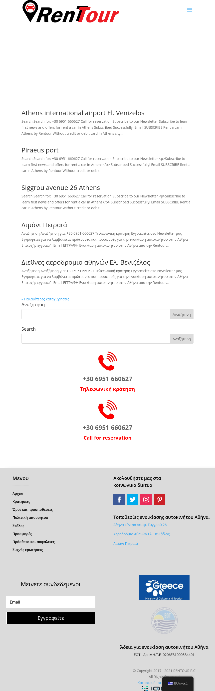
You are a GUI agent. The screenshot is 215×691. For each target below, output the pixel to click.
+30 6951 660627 (107, 378)
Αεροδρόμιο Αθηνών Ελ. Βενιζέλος (141, 534)
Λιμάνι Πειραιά (44, 224)
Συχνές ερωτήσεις (27, 549)
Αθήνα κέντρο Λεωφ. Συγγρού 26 (140, 524)
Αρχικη (18, 493)
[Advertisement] (107, 57)
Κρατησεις (21, 501)
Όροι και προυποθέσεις (32, 509)
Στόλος (18, 525)
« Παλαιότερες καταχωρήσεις (45, 299)
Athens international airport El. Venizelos (82, 112)
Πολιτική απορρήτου (30, 517)
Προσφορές (22, 533)
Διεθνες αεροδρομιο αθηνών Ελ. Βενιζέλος (85, 262)
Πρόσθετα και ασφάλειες (33, 541)
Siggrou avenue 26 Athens (60, 187)
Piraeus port (39, 149)
